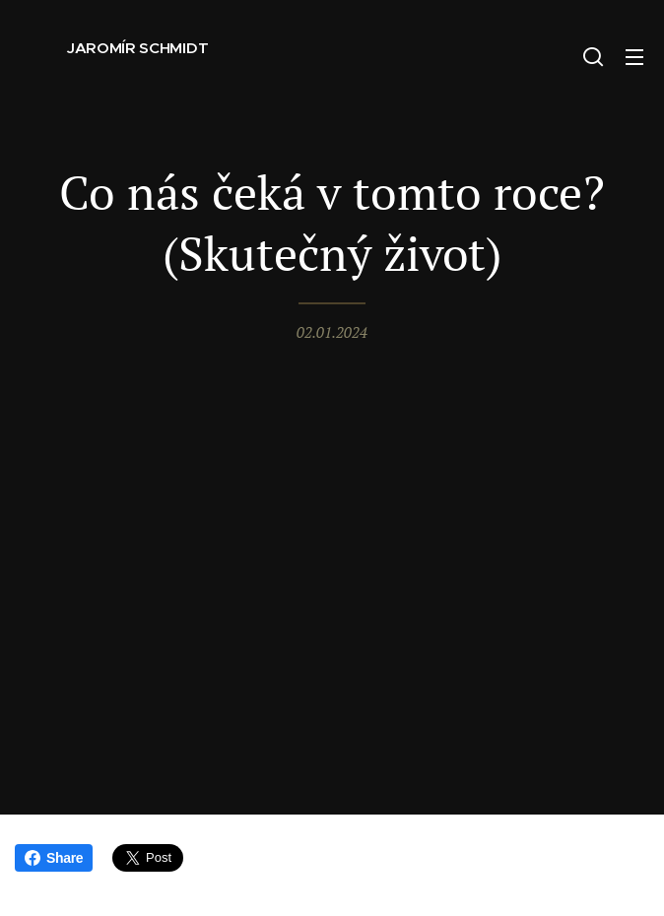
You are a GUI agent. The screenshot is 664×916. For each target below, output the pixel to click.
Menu (634, 57)
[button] (593, 56)
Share (54, 858)
